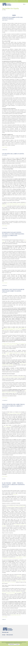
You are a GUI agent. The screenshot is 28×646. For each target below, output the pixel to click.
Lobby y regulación (5, 487)
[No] (26, 643)
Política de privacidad (9, 634)
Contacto (17, 0)
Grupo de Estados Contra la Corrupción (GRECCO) (16, 506)
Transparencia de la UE (10, 593)
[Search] (23, 4)
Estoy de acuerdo (11, 644)
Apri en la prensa (4, 20)
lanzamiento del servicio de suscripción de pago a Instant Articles (13, 376)
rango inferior (19, 575)
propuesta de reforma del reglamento (14, 413)
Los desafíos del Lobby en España (13, 153)
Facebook (6, 328)
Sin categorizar (4, 155)
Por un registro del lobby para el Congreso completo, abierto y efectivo (13, 406)
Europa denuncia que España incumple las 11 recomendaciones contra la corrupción (13, 234)
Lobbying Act (15, 494)
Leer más (17, 644)
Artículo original (4, 147)
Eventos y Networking (12, 0)
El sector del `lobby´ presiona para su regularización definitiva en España (13, 484)
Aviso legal (3, 634)
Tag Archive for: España (10, 9)
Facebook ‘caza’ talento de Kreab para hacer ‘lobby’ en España (13, 290)
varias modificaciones (7, 426)
